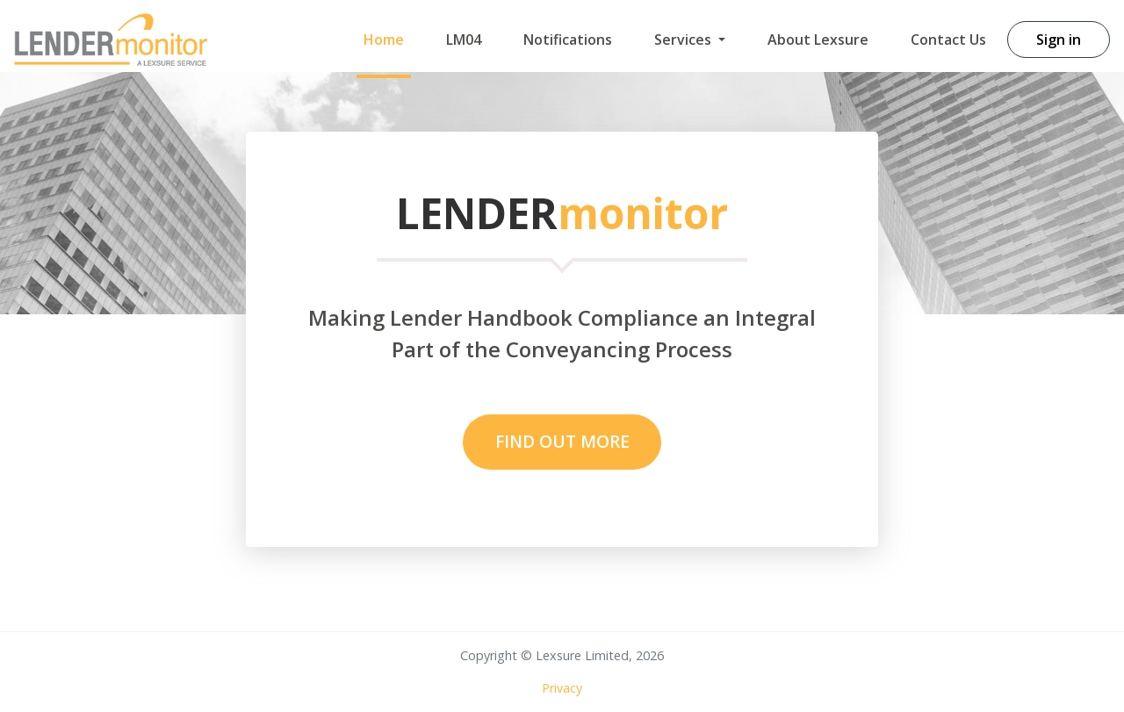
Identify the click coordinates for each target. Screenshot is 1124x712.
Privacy (562, 688)
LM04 (463, 39)
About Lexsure (817, 39)
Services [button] (684, 39)
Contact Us (948, 39)
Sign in (1058, 39)
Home (384, 39)
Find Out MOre (562, 441)
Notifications (567, 39)
